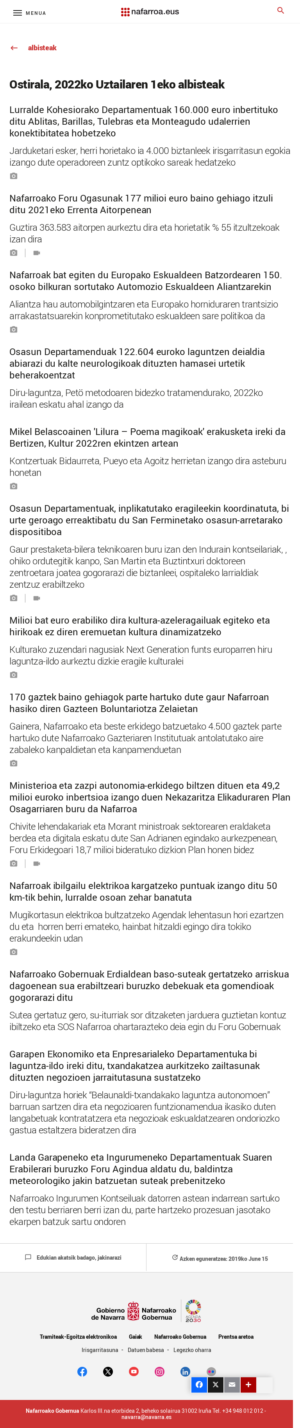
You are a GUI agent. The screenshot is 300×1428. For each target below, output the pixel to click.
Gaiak (136, 1336)
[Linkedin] (185, 1370)
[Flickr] (211, 1370)
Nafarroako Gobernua (180, 1336)
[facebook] (82, 1370)
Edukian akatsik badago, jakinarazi (73, 1257)
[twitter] (108, 1370)
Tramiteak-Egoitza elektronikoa (78, 1336)
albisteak (33, 47)
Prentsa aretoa (236, 1336)
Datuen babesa (147, 1350)
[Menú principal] (29, 13)
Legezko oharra (192, 1350)
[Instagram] (159, 1370)
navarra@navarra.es (146, 1417)
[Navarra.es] (150, 8)
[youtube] (134, 1370)
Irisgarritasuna (101, 1350)
